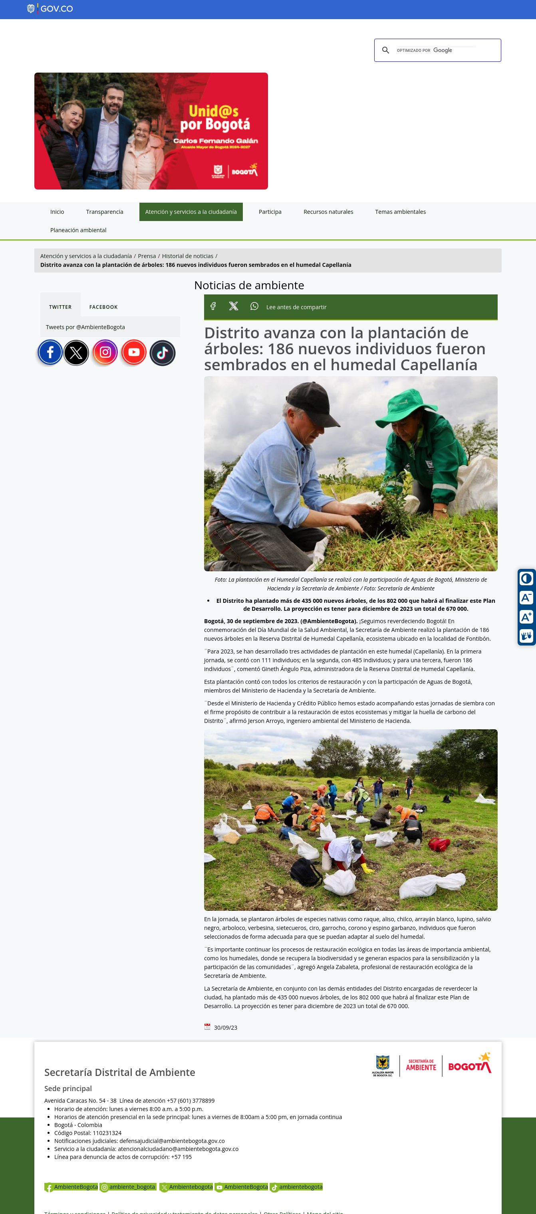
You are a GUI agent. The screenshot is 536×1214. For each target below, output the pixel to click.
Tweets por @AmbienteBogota (85, 327)
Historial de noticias (187, 256)
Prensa (147, 256)
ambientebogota (296, 1186)
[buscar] (436, 51)
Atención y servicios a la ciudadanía (86, 256)
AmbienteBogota (71, 1186)
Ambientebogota (186, 1186)
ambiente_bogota (128, 1186)
